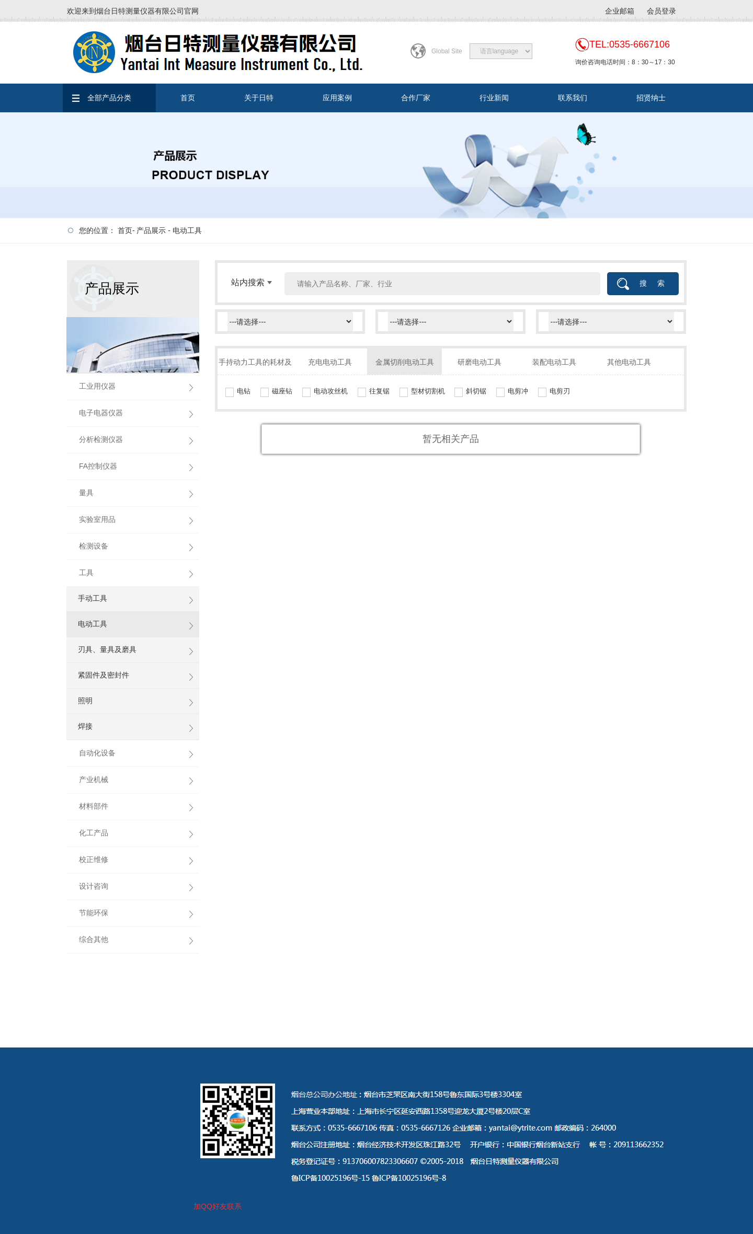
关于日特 (258, 98)
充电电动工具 (330, 362)
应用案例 (337, 98)
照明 (85, 700)
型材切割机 (428, 391)
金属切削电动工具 (404, 362)
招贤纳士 (651, 98)
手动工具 (92, 598)
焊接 (85, 726)
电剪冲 (518, 391)
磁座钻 (282, 391)
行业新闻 (494, 98)
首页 (187, 98)
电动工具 (187, 230)
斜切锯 (476, 391)
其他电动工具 (629, 362)
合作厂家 (415, 98)
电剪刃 (560, 391)
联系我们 (572, 98)
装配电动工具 (554, 362)
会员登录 (661, 11)
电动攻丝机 (331, 391)
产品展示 (151, 230)
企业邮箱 (619, 11)
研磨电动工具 (479, 362)
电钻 (243, 391)
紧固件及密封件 (103, 675)
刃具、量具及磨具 (107, 649)
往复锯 (379, 391)
